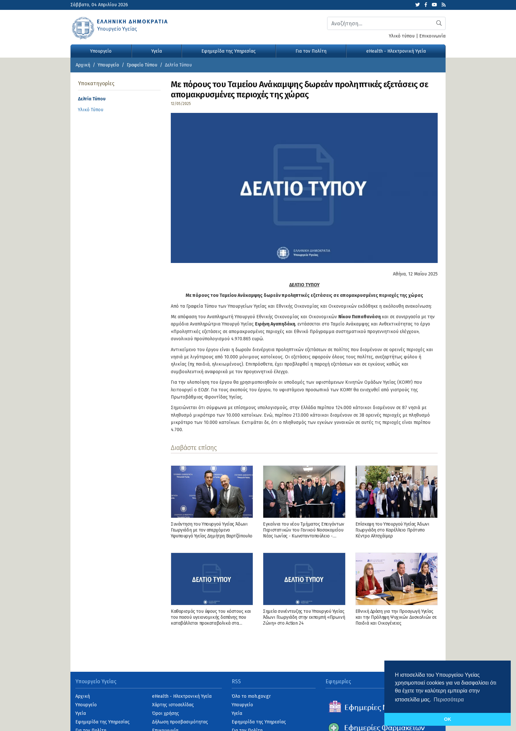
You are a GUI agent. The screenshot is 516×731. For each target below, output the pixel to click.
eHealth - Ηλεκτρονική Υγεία (396, 51)
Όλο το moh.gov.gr (251, 696)
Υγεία (156, 51)
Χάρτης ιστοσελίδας (173, 705)
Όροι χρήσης (165, 713)
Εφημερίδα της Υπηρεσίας (228, 51)
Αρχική (83, 65)
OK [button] (447, 719)
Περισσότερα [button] (449, 699)
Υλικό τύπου (402, 36)
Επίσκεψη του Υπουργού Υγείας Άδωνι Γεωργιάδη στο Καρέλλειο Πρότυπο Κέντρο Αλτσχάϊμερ (392, 530)
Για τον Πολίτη (311, 51)
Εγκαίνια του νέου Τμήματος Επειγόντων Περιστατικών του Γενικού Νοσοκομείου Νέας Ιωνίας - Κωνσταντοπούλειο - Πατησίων (303, 533)
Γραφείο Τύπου (142, 65)
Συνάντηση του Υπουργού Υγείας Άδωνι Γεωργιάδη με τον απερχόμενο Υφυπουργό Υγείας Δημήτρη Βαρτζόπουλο (211, 530)
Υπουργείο (101, 51)
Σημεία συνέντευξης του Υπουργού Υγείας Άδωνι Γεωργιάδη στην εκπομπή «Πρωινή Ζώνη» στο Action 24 (304, 617)
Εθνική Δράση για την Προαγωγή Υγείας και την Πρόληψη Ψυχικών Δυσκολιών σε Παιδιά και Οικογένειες (396, 617)
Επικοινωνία (432, 36)
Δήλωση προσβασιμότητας (180, 722)
